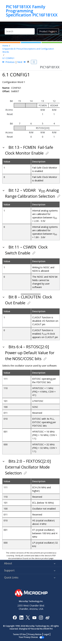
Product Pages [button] (47, 31)
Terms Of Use (19, 634)
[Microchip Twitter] (28, 617)
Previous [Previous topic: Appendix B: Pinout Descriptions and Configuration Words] (10, 62)
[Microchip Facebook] (15, 617)
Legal (46, 634)
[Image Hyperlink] (34, 617)
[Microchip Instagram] (41, 617)
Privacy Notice (34, 634)
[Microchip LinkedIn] (21, 617)
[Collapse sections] (28, 62)
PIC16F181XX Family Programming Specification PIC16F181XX (32, 10)
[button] (4, 147)
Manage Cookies (28, 637)
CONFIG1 (8, 58)
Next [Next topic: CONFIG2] (19, 62)
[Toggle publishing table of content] (34, 62)
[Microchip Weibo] (47, 617)
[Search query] (20, 31)
